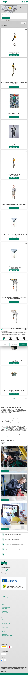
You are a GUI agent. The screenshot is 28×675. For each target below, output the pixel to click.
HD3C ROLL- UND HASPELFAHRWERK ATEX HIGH (14, 390)
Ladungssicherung (4, 630)
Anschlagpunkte (4, 620)
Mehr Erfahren (4, 528)
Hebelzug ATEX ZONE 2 (14, 52)
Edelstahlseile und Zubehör (6, 623)
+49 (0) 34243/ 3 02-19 (6, 570)
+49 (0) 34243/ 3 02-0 (5, 569)
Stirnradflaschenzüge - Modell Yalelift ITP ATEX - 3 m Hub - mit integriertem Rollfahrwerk (14, 235)
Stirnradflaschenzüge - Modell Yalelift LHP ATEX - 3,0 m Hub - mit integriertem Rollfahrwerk (14, 298)
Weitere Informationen (13, 55)
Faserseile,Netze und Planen (6, 626)
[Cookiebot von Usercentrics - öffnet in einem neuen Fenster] (23, 329)
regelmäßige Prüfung (4, 428)
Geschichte (3, 605)
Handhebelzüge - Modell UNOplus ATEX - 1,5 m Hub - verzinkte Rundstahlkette (14, 83)
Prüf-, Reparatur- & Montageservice (7, 635)
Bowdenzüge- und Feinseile (6, 624)
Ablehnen (5, 344)
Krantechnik (3, 632)
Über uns (3, 604)
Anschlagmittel (4, 619)
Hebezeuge (3, 631)
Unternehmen (4, 603)
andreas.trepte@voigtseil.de (6, 16)
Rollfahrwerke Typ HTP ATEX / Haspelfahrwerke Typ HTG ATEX (14, 360)
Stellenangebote (4, 608)
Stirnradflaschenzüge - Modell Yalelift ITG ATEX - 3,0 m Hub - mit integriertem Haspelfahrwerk (14, 267)
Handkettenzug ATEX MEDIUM (14, 174)
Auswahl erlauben (14, 344)
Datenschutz (4, 595)
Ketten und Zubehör (5, 627)
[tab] (3, 443)
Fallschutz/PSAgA (4, 628)
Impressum (3, 596)
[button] (26, 29)
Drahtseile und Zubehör (5, 622)
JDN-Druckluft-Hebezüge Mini (14, 113)
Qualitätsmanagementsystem (6, 607)
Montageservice (4, 611)
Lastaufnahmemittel (5, 634)
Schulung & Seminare (5, 612)
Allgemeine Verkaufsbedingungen (7, 597)
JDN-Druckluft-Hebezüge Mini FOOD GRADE (14, 144)
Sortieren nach (18, 23)
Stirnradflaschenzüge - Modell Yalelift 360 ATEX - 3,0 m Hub (14, 204)
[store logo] (5, 2)
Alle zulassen (23, 344)
